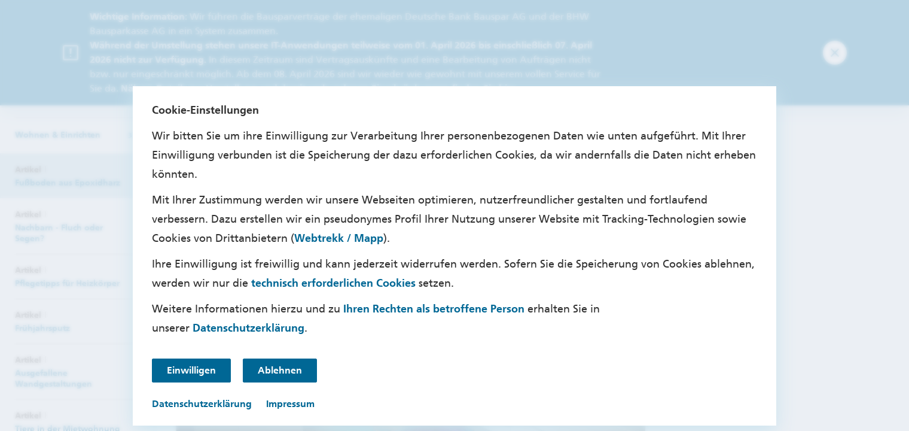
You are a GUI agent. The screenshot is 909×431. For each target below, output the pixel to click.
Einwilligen (191, 370)
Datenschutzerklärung (248, 328)
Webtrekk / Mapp (338, 238)
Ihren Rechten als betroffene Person (433, 308)
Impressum (290, 403)
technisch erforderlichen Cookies (333, 283)
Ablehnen (280, 370)
